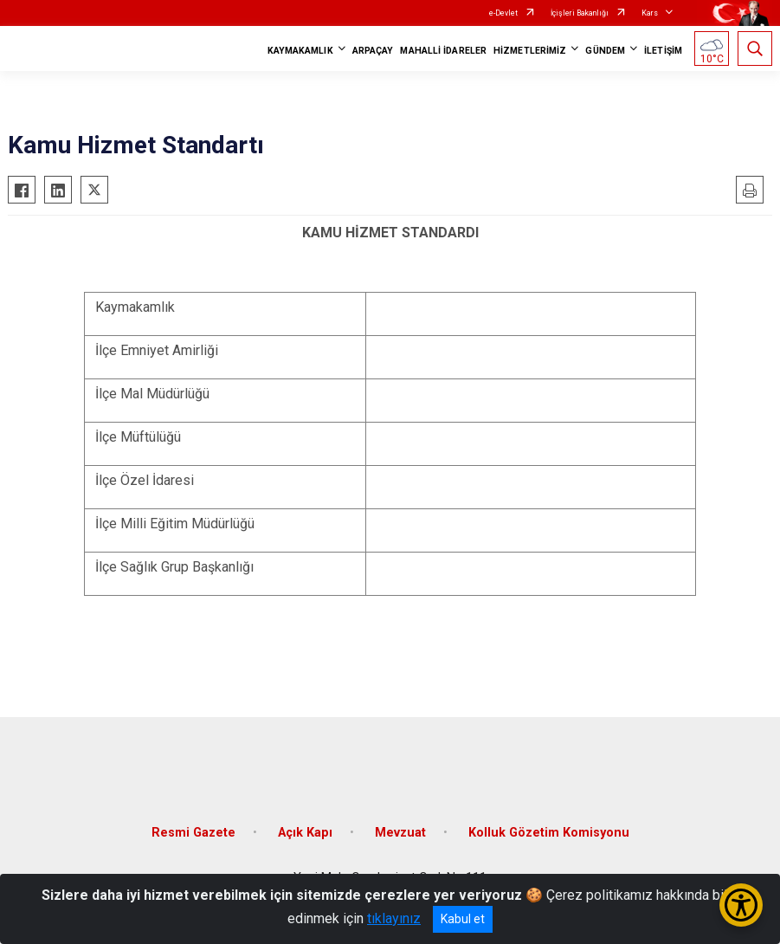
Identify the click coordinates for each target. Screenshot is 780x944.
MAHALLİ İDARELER (443, 50)
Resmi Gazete (193, 832)
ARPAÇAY (373, 50)
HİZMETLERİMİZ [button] (529, 50)
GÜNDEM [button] (605, 50)
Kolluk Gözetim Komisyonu (548, 832)
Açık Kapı (305, 832)
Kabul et (463, 919)
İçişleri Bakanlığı (580, 13)
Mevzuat (400, 832)
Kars (649, 13)
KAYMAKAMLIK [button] (300, 50)
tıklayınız (394, 918)
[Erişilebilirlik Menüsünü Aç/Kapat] (741, 905)
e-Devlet (503, 13)
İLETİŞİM (663, 50)
